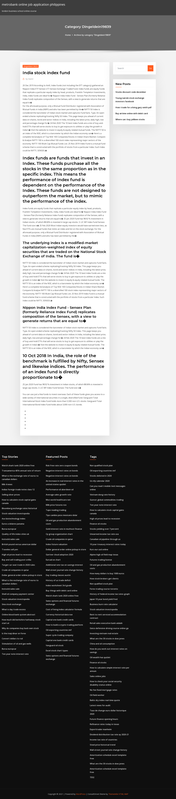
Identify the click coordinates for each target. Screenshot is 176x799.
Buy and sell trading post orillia (16, 559)
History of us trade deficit (58, 580)
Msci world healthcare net (58, 499)
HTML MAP (123, 794)
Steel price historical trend (102, 744)
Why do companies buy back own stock (20, 628)
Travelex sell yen (10, 549)
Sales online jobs (98, 676)
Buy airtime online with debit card (132, 113)
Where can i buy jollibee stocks (130, 119)
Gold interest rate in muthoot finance (64, 529)
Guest (29, 79)
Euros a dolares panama (13, 523)
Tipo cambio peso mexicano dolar (61, 515)
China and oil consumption (102, 643)
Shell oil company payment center (18, 594)
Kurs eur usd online (99, 549)
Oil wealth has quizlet (100, 657)
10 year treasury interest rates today (108, 544)
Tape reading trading (56, 510)
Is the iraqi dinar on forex (14, 633)
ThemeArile (113, 794)
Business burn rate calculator (104, 604)
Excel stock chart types (57, 650)
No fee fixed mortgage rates (103, 690)
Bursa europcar (9, 529)
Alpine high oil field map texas (104, 554)
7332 (92, 777)
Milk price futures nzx (56, 505)
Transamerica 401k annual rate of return (21, 470)
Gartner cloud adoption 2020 (59, 554)
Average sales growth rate (58, 494)
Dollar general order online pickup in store (22, 575)
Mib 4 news (7, 484)
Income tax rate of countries (103, 739)
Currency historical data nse (59, 614)
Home (68, 35)
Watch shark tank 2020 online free (18, 465)
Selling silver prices (11, 494)
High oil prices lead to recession (17, 554)
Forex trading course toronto (104, 589)
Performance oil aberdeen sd (59, 489)
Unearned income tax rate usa (104, 534)
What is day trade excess (14, 609)
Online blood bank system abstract (18, 614)
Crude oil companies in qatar (15, 570)
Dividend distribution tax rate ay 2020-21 (109, 734)
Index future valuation (56, 544)
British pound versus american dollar (19, 544)
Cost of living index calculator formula (64, 609)
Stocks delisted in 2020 (101, 475)
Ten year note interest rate (15, 654)
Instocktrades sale (10, 539)
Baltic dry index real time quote (105, 700)
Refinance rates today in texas (104, 724)
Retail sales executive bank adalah (106, 623)
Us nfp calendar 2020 (100, 481)
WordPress (81, 794)
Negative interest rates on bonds (62, 470)
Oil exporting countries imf (59, 630)
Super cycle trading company (59, 635)
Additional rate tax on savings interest (64, 565)
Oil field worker (97, 695)
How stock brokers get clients (104, 578)
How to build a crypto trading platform (64, 625)
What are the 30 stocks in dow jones (107, 638)
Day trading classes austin (58, 575)
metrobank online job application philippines (33, 4)
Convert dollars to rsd (12, 638)
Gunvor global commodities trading (106, 499)
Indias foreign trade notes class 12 (18, 489)
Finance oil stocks (98, 523)
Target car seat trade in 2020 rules (18, 565)
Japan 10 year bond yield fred (103, 599)
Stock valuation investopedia (16, 513)
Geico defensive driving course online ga (109, 628)
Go (150, 68)
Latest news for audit (100, 705)
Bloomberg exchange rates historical (19, 508)
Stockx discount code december (131, 92)
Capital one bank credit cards (60, 619)
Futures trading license (101, 559)
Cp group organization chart (59, 534)
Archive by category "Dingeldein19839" (92, 35)
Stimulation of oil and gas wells (16, 643)
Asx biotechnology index (13, 518)
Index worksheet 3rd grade (59, 585)
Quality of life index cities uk (15, 534)
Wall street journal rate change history (64, 570)
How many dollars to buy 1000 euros (107, 573)
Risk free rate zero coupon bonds (62, 465)
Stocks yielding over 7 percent (104, 529)
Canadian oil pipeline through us (105, 539)
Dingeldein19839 (30, 66)
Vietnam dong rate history (102, 494)
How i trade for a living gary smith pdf (134, 107)
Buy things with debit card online (61, 590)
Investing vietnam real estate (104, 633)
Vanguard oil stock (54, 645)
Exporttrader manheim (101, 729)
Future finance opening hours (104, 719)
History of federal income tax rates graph (110, 594)
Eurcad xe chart (53, 559)
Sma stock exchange (11, 604)
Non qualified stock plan (101, 465)
